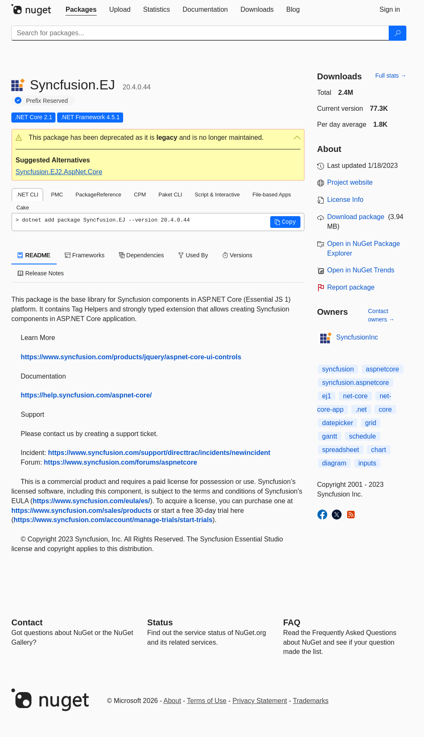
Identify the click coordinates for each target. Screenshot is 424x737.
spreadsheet (340, 449)
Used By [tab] (193, 255)
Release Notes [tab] (41, 273)
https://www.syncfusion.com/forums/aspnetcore (120, 462)
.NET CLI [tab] (27, 194)
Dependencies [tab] (141, 255)
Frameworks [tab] (85, 255)
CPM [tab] (140, 194)
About (172, 700)
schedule (362, 436)
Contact (26, 622)
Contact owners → (381, 315)
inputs (367, 463)
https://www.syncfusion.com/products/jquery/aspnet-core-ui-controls (131, 357)
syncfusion (338, 369)
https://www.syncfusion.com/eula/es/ (91, 500)
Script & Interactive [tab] (217, 194)
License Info (345, 199)
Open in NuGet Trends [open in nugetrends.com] (361, 270)
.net (361, 409)
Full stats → (390, 75)
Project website (350, 182)
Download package (355, 216)
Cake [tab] (22, 207)
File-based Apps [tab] (272, 194)
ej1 (326, 396)
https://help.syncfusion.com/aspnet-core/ (86, 395)
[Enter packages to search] (200, 33)
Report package (351, 287)
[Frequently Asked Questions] (291, 622)
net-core (355, 396)
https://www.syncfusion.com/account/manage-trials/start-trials (112, 519)
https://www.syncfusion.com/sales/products (81, 510)
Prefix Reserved (47, 100)
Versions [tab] (237, 255)
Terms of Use (206, 700)
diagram (334, 463)
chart (378, 449)
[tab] (81, 9)
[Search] (397, 33)
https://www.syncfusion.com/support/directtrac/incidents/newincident (159, 452)
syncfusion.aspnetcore (355, 382)
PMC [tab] (57, 194)
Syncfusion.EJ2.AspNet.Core (59, 171)
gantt (329, 436)
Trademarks (311, 700)
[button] (158, 138)
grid (371, 422)
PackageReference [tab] (98, 194)
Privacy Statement (259, 700)
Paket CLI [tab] (170, 194)
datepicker (337, 422)
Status (160, 622)
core (385, 409)
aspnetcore (382, 369)
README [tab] (34, 255)
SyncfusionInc (357, 337)
